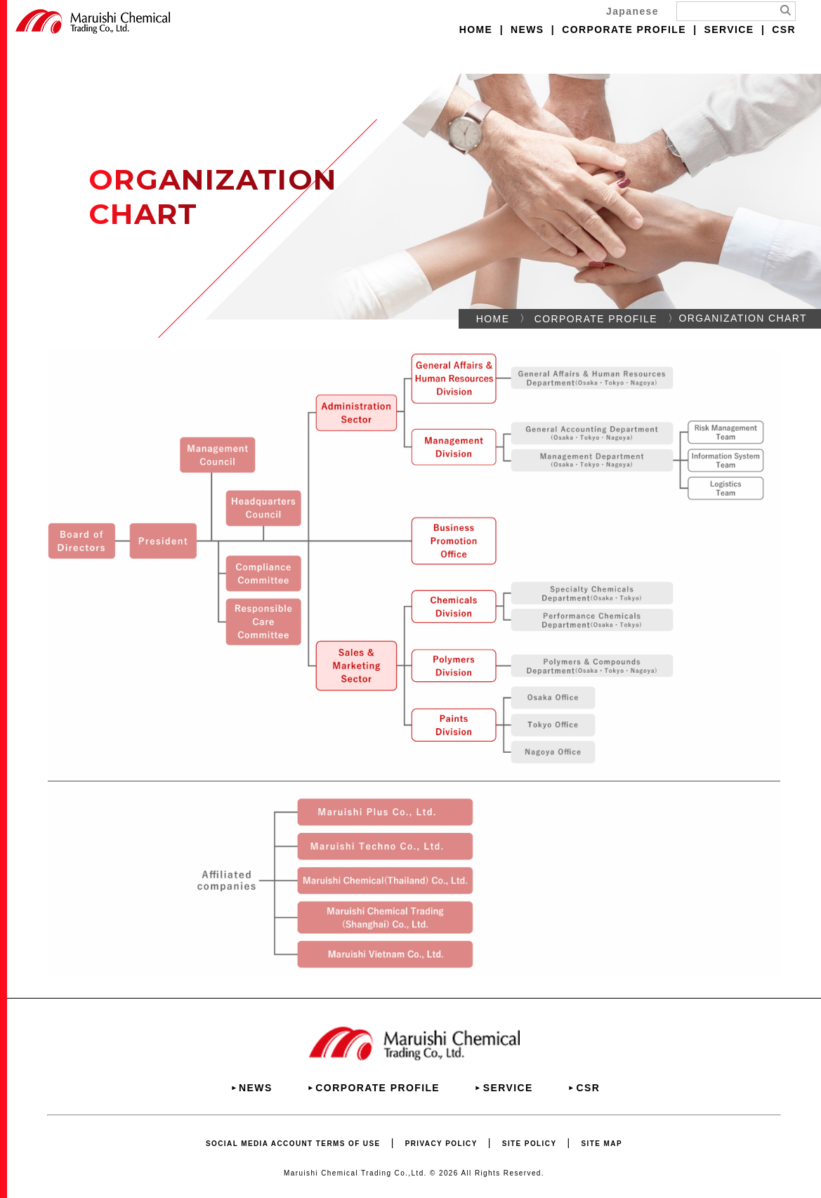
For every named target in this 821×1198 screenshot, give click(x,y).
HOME (476, 29)
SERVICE (729, 29)
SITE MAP (602, 1143)
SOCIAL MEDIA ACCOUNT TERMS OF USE (293, 1143)
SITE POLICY (529, 1143)
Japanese (632, 11)
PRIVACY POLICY (441, 1143)
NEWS (527, 29)
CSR (784, 29)
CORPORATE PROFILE (624, 29)
